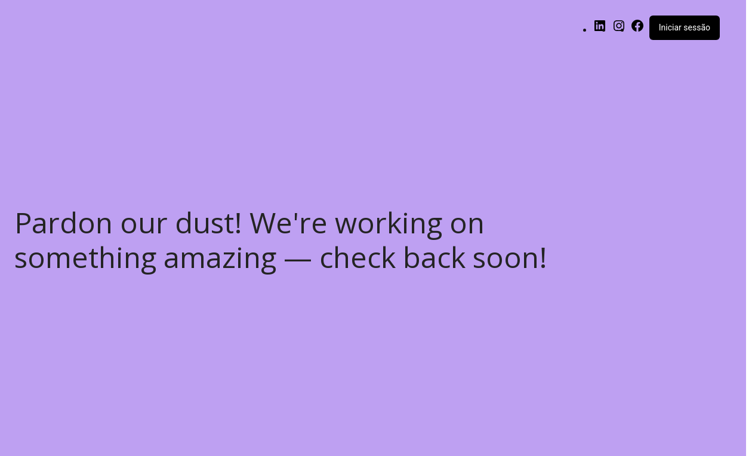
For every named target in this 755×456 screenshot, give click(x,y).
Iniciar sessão (684, 27)
